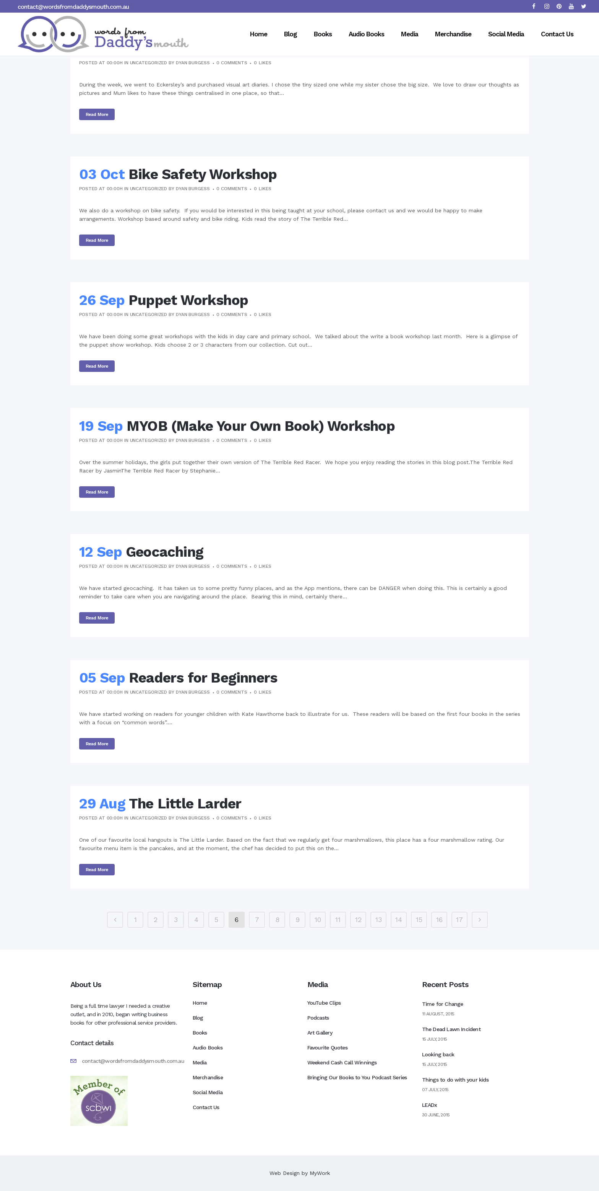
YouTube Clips (324, 1003)
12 (358, 920)
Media (200, 1062)
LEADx (429, 1105)
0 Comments (231, 62)
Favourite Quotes (327, 1047)
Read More (97, 114)
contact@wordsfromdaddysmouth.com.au (73, 6)
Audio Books (207, 1047)
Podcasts (318, 1018)
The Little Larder (185, 803)
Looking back (438, 1054)
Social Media (207, 1092)
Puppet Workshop (188, 300)
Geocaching (164, 552)
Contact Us (206, 1107)
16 (439, 920)
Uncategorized (148, 62)
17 (459, 920)
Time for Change (442, 1004)
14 (398, 920)
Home (200, 1003)
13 (378, 920)
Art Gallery (319, 1033)
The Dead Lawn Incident (451, 1029)
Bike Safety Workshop (202, 174)
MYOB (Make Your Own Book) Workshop (261, 426)
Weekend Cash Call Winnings (342, 1062)
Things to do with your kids (455, 1080)
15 (419, 920)
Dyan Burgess (193, 62)
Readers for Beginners (203, 678)
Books (200, 1033)
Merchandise (208, 1077)
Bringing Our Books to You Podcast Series (357, 1077)
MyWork (320, 1173)
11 (338, 920)
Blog (198, 1018)
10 (318, 920)
